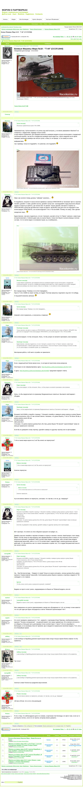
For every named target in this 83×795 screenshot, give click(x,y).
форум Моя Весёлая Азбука (43, 773)
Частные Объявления (52, 19)
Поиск (45, 24)
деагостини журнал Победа (30, 773)
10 (67, 36)
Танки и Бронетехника (36, 29)
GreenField (74, 751)
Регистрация (35, 24)
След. (80, 36)
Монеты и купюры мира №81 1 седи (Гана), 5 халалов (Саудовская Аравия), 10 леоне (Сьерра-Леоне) (25, 744)
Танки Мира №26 (21, 106)
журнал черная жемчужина (17, 773)
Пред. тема (73, 38)
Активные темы (17, 26)
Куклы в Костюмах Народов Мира (20, 741)
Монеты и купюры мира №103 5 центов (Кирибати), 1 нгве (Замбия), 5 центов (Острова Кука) (25, 749)
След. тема (79, 38)
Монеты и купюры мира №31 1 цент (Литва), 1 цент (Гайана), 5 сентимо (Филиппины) (24, 760)
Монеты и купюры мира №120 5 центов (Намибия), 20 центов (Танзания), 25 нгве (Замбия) (25, 755)
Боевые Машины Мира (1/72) (52, 29)
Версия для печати (5, 38)
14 (75, 36)
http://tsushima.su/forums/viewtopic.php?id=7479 (56, 367)
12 (71, 36)
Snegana (27, 771)
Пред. (62, 36)
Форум (13, 19)
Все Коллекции (24, 19)
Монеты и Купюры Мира (18, 746)
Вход (50, 24)
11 (69, 36)
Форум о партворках (14, 10)
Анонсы (5, 19)
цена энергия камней (6, 773)
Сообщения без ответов (7, 26)
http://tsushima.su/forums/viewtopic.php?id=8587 (34, 370)
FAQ (41, 24)
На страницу (56, 36)
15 (77, 36)
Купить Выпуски (37, 19)
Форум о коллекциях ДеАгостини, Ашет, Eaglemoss (15, 29)
